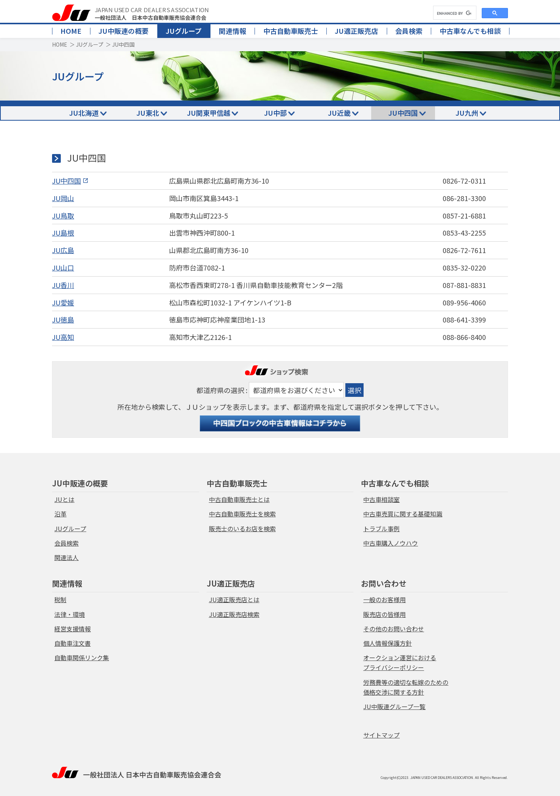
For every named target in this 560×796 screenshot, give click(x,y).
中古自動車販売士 (290, 31)
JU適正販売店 (356, 31)
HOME (70, 31)
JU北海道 (84, 113)
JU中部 (275, 113)
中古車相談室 (381, 499)
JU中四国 (403, 113)
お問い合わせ (384, 583)
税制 (60, 599)
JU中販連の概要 (123, 31)
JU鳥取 (63, 215)
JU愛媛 (63, 302)
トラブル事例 (381, 528)
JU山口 (63, 267)
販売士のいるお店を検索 (242, 528)
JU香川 (63, 285)
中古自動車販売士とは (239, 499)
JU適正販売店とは (234, 599)
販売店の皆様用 (384, 614)
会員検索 (408, 31)
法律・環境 (69, 614)
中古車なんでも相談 (470, 31)
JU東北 (147, 113)
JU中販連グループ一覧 (394, 706)
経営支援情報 (72, 628)
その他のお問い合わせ (393, 628)
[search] (454, 13)
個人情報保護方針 (387, 643)
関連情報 (232, 31)
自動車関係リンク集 (81, 657)
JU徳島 (63, 319)
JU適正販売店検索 (234, 614)
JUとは (64, 499)
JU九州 (467, 113)
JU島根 (63, 233)
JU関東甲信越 (208, 113)
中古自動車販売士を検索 (242, 513)
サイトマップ (381, 734)
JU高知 (63, 337)
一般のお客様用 (384, 599)
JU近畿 (339, 113)
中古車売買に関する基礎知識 (402, 513)
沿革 (60, 513)
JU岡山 (63, 198)
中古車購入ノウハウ (390, 542)
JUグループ (184, 31)
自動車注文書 (72, 643)
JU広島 (63, 250)
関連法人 (66, 557)
